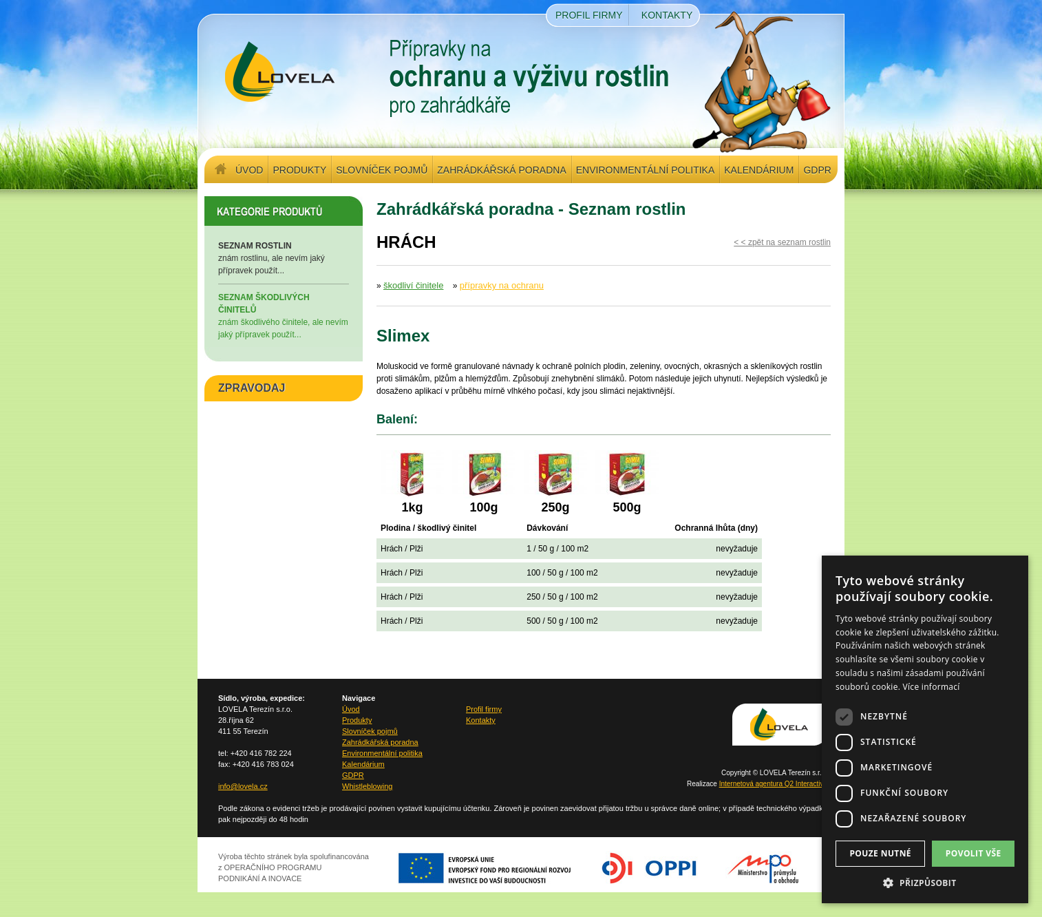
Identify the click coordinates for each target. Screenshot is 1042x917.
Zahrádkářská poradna (501, 170)
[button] (925, 882)
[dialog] (925, 729)
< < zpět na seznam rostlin (782, 242)
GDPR (817, 170)
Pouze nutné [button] (880, 853)
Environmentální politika (645, 170)
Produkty (299, 170)
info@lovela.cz (243, 786)
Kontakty (666, 15)
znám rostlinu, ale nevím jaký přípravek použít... (283, 257)
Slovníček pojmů (381, 170)
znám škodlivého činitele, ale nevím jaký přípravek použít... (283, 315)
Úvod (249, 170)
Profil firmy (589, 15)
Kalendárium (759, 170)
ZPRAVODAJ (252, 388)
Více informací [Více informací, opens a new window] (931, 687)
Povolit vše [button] (973, 853)
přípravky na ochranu (502, 285)
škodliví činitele (413, 285)
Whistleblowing (367, 786)
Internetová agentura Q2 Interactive (773, 784)
